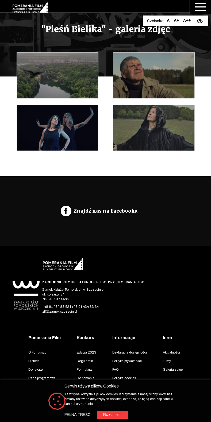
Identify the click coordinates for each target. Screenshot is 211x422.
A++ (187, 20)
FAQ (115, 369)
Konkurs (85, 337)
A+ (176, 20)
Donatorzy (36, 369)
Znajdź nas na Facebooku (106, 211)
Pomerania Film (44, 337)
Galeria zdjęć (173, 369)
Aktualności (171, 352)
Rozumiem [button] (112, 415)
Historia (34, 361)
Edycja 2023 (86, 352)
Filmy (167, 361)
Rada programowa (42, 378)
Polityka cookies (124, 378)
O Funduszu (37, 352)
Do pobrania (85, 378)
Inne (167, 337)
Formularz (84, 369)
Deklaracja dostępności (129, 352)
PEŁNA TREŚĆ (77, 415)
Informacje (123, 337)
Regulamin (85, 361)
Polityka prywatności (127, 361)
